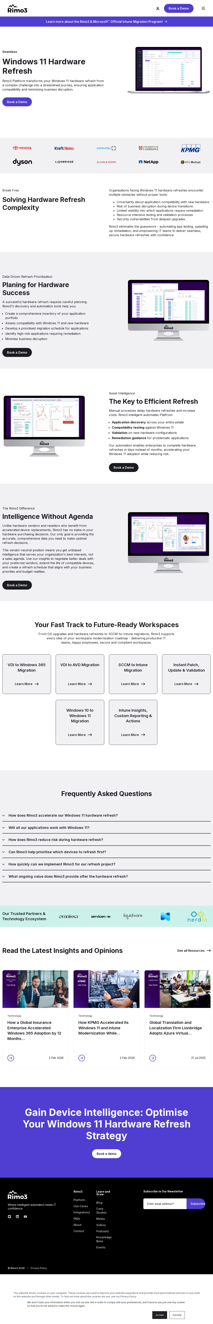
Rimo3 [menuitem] (78, 1191)
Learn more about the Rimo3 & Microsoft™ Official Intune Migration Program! (106, 22)
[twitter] (10, 1216)
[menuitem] (79, 1200)
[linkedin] (17, 1216)
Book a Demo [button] (179, 8)
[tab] (106, 817)
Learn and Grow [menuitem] (103, 1193)
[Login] (160, 8)
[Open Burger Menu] (203, 8)
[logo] (17, 1194)
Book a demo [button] (107, 1154)
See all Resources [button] (194, 951)
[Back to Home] (17, 8)
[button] (27, 674)
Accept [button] (160, 1315)
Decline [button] (177, 1315)
